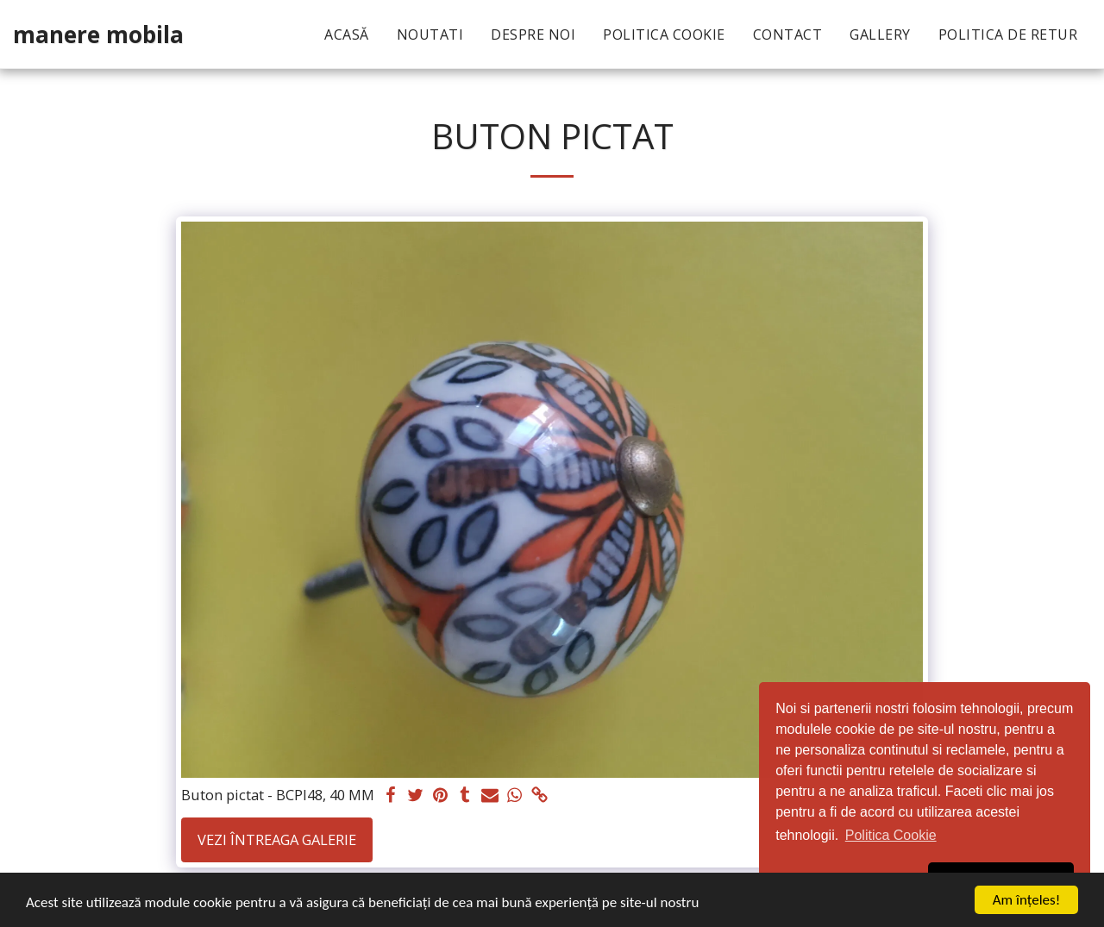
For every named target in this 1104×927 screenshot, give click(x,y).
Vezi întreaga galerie (277, 839)
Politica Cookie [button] (891, 835)
